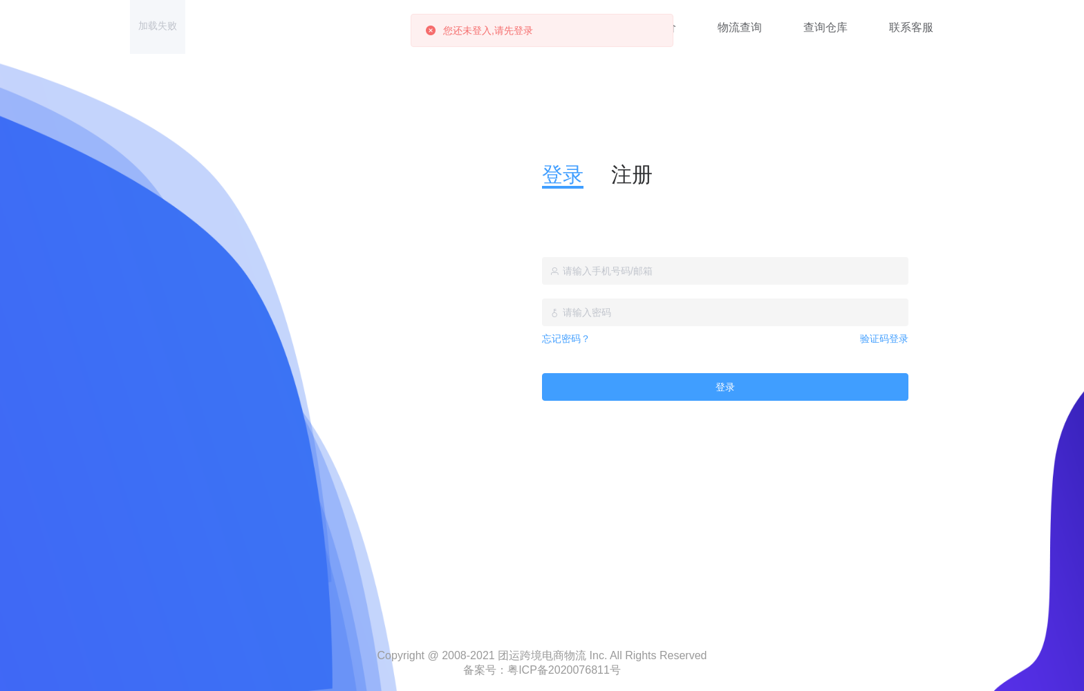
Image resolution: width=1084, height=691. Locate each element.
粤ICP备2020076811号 (564, 670)
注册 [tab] (632, 174)
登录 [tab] (562, 174)
